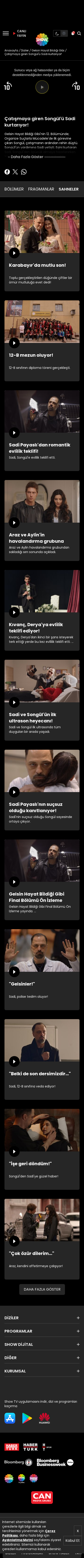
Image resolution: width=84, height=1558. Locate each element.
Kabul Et (72, 1540)
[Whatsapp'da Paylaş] (24, 172)
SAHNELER (69, 189)
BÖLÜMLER (14, 189)
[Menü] (6, 33)
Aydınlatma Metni (17, 1540)
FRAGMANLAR (41, 189)
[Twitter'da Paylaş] (15, 172)
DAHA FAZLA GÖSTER (42, 1289)
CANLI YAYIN (19, 33)
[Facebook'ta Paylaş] (7, 172)
